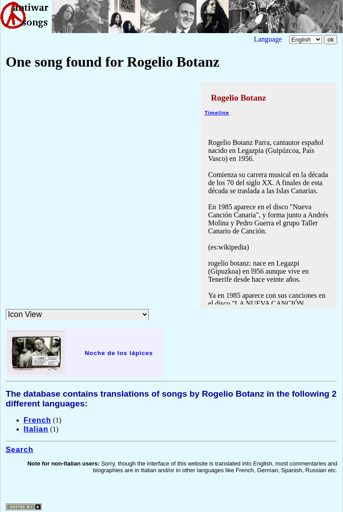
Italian (36, 429)
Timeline (217, 112)
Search (19, 449)
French (37, 420)
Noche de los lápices (119, 353)
